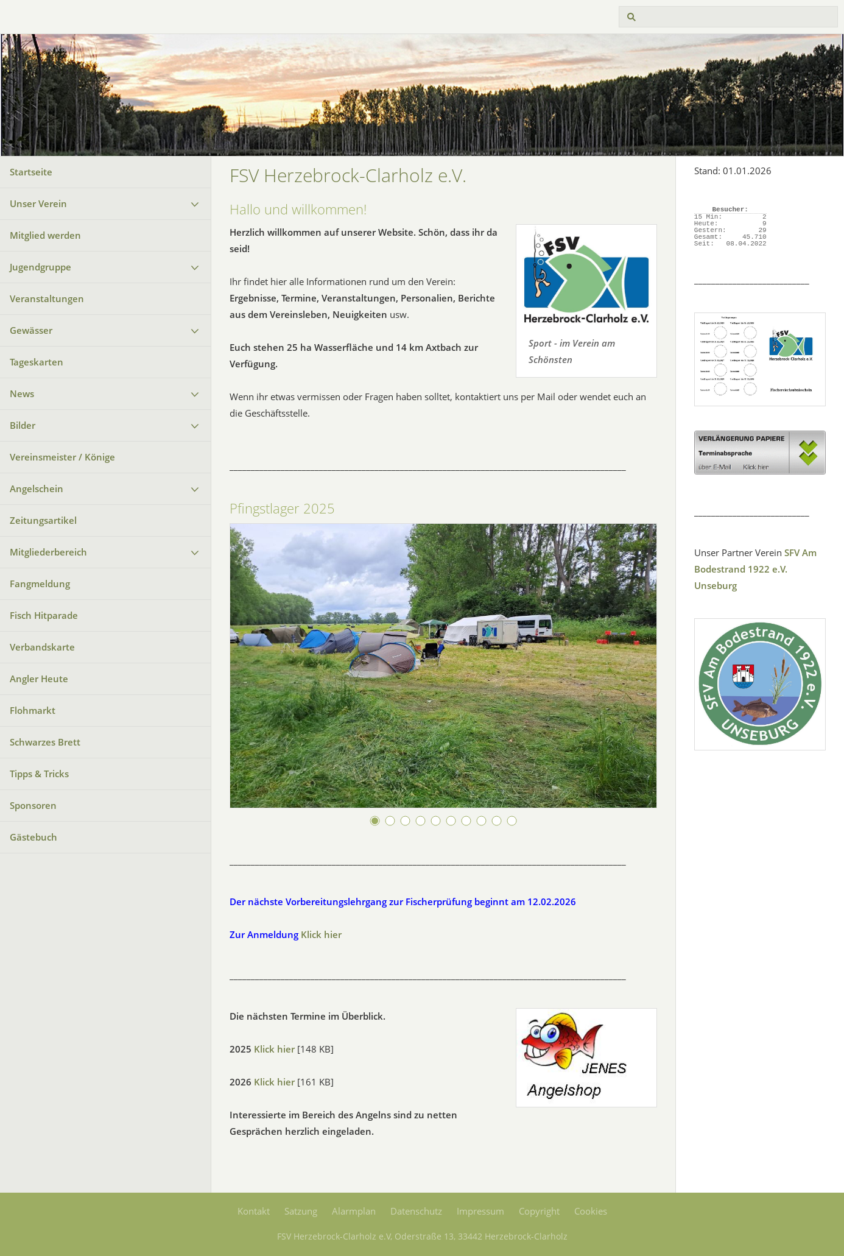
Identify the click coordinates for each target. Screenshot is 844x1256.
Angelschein (36, 488)
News (22, 393)
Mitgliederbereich (48, 552)
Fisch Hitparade (44, 615)
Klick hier (321, 934)
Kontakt (253, 1211)
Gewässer (31, 330)
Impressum (480, 1211)
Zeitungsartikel (43, 520)
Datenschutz (416, 1211)
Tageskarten (36, 362)
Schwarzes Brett (45, 742)
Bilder (22, 425)
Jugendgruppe (40, 267)
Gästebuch (33, 837)
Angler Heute (39, 678)
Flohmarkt (32, 710)
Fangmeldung (40, 583)
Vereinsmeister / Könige (62, 457)
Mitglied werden (45, 235)
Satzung (300, 1211)
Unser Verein (38, 203)
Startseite (31, 172)
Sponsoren (33, 805)
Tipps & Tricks (39, 773)
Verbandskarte (42, 647)
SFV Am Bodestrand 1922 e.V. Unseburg (755, 568)
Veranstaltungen (47, 298)
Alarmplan (354, 1211)
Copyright (539, 1211)
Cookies (590, 1211)
